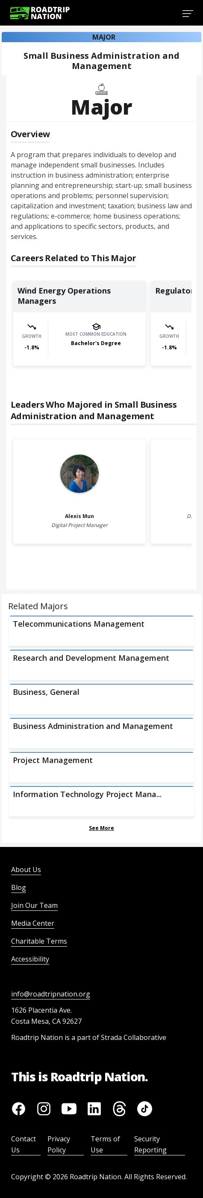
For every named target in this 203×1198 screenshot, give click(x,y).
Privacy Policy (58, 1144)
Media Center (32, 923)
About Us (26, 869)
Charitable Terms (39, 941)
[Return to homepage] (40, 13)
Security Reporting (150, 1144)
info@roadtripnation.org (50, 994)
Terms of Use (105, 1144)
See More (101, 828)
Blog (18, 887)
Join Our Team (34, 905)
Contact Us (23, 1144)
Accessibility (30, 959)
